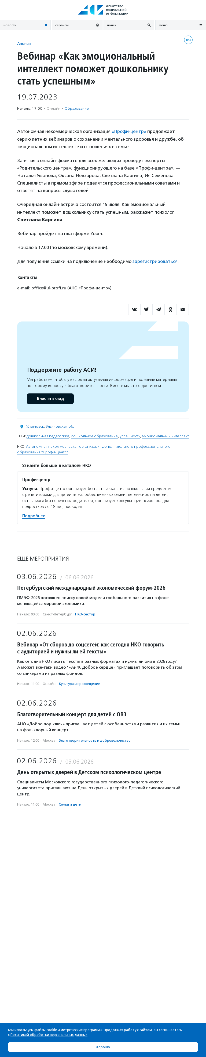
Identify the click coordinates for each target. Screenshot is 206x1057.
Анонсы (24, 43)
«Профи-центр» (129, 131)
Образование (77, 108)
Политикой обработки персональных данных (48, 1035)
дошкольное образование (94, 435)
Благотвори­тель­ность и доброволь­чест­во (95, 740)
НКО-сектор (85, 614)
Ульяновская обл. (61, 426)
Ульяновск (35, 426)
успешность (130, 435)
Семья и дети (70, 804)
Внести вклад (50, 398)
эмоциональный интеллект (165, 435)
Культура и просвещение (79, 683)
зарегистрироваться (155, 261)
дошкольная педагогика (48, 435)
